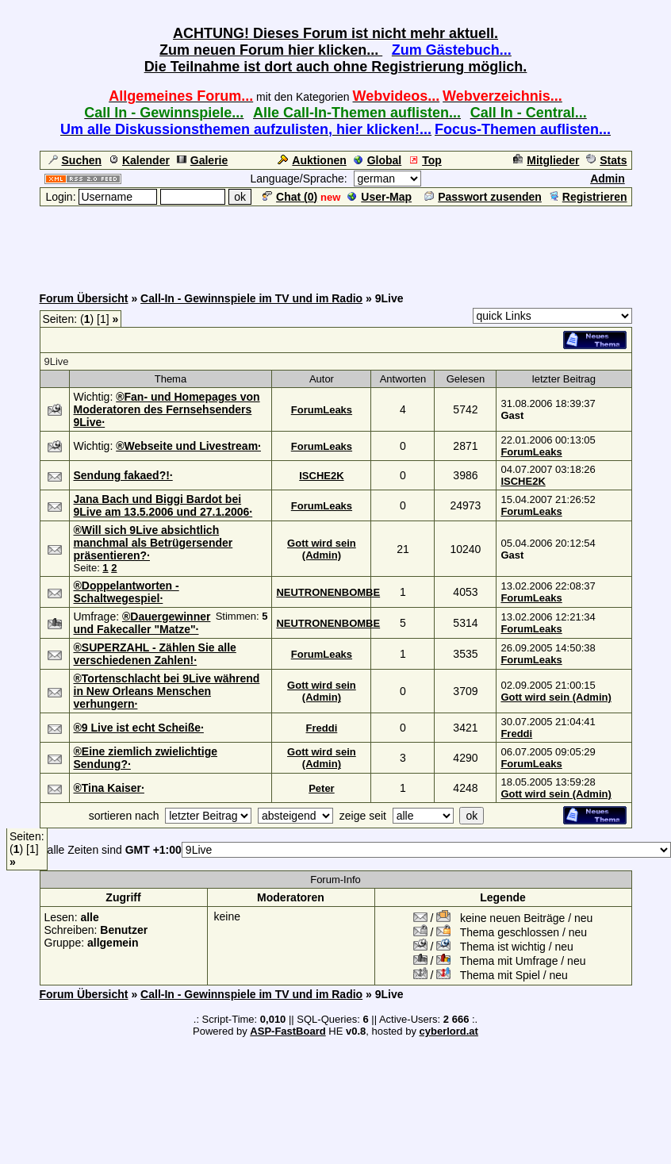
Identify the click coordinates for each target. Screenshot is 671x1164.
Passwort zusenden (483, 196)
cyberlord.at (449, 1031)
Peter (322, 788)
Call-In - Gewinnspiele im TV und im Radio (251, 298)
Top (425, 160)
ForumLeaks (321, 410)
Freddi (322, 728)
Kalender (139, 160)
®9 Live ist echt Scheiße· (139, 727)
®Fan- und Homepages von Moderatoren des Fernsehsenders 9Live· (167, 409)
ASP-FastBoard (287, 1031)
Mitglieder (546, 160)
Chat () (290, 196)
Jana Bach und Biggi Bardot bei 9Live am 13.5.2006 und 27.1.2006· (163, 505)
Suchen (75, 160)
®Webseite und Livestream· (188, 446)
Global (378, 160)
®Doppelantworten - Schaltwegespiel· (126, 592)
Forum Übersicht (84, 298)
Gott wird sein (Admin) (321, 549)
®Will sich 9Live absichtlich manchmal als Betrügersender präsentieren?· (153, 543)
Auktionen (312, 160)
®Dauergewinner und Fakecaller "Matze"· (142, 623)
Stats (606, 160)
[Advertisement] (335, 243)
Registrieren (588, 196)
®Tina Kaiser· (109, 788)
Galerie (202, 160)
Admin (607, 178)
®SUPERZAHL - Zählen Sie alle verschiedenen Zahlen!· (155, 654)
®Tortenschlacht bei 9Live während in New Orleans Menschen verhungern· (167, 691)
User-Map (379, 196)
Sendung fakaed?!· (123, 475)
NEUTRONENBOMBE (328, 592)
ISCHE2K (321, 476)
